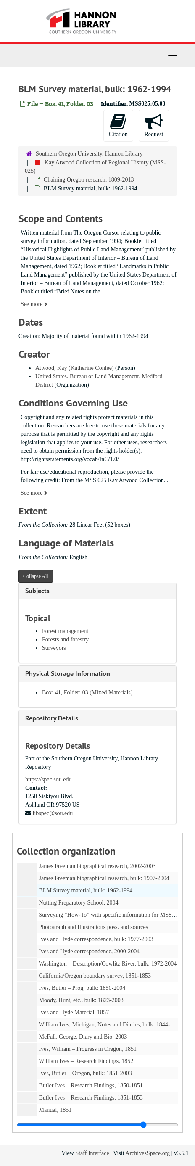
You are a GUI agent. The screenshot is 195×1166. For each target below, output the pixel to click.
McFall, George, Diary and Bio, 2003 (83, 1037)
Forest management (65, 631)
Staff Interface (92, 1153)
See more (34, 304)
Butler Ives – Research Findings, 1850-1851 (91, 1085)
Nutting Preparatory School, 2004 (79, 903)
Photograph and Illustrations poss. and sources (93, 927)
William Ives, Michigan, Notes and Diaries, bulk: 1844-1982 (110, 1024)
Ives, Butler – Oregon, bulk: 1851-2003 (85, 1073)
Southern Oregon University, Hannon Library (89, 153)
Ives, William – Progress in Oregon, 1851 (88, 1049)
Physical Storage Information (67, 673)
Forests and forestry (65, 639)
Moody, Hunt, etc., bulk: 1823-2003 (81, 1000)
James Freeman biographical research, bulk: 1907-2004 (104, 878)
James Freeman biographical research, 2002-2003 (97, 866)
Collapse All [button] (35, 576)
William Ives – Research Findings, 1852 (86, 1061)
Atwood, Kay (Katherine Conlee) (74, 368)
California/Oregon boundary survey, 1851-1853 (95, 976)
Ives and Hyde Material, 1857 (74, 1012)
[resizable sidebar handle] (97, 1124)
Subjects (37, 590)
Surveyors (54, 648)
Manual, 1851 (55, 1110)
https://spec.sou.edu (48, 779)
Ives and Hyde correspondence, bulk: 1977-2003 (96, 939)
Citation (118, 125)
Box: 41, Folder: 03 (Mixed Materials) (87, 692)
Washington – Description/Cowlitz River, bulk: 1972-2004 (108, 963)
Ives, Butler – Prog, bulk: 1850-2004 (82, 988)
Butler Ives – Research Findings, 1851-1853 (91, 1098)
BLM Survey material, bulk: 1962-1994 (86, 890)
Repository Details (51, 718)
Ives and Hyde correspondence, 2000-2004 (89, 951)
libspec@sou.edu (53, 813)
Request (153, 125)
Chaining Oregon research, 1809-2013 (89, 180)
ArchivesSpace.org (147, 1153)
